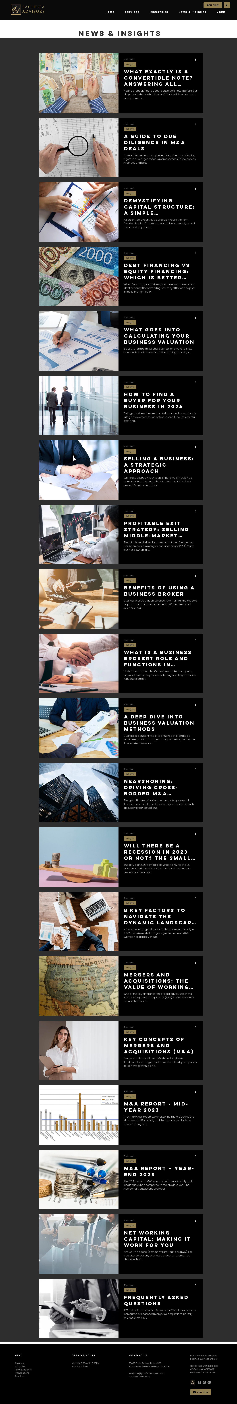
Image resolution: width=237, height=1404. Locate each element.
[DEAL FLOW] (213, 5)
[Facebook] (199, 1382)
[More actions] (197, 59)
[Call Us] (227, 5)
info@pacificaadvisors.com (150, 1373)
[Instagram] (204, 1382)
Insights (130, 64)
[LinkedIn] (209, 1382)
